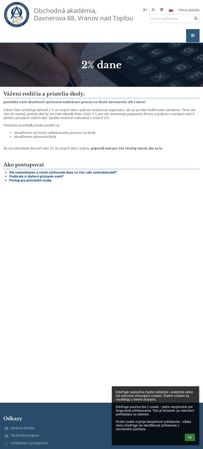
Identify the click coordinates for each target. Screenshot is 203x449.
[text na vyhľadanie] (174, 18)
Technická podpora (25, 435)
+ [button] (144, 10)
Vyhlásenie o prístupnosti (29, 443)
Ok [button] (190, 437)
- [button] (153, 10)
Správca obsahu (23, 428)
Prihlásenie (189, 10)
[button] (171, 10)
